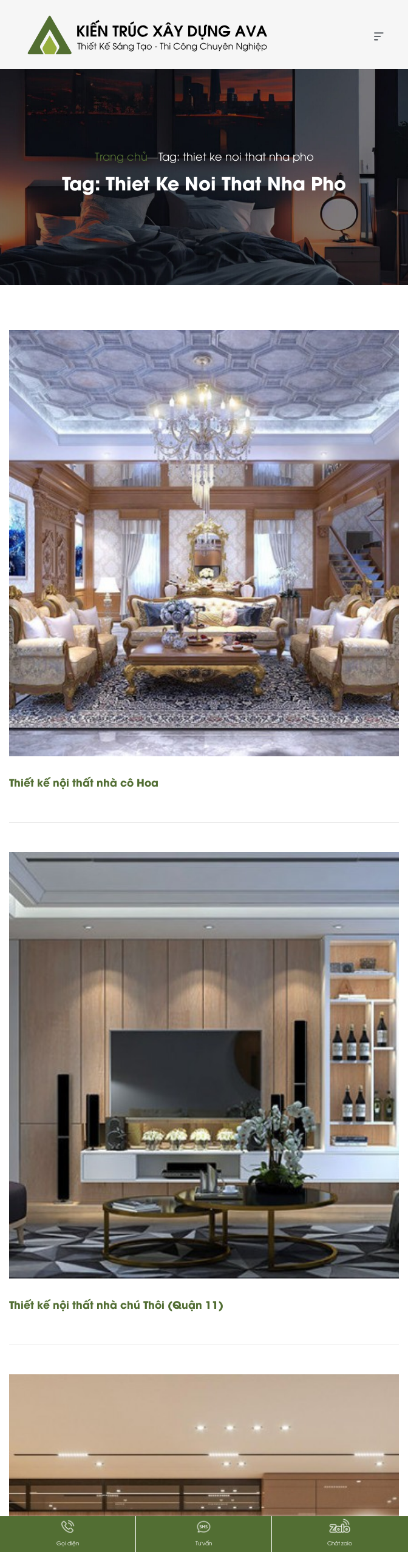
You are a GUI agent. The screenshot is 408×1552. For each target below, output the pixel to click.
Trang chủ (121, 155)
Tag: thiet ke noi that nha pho (236, 155)
